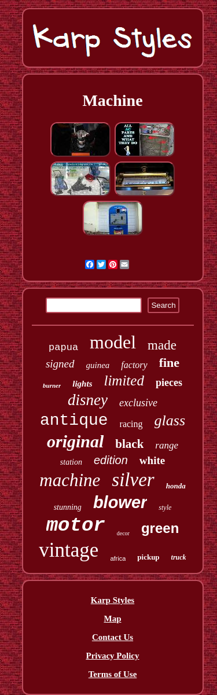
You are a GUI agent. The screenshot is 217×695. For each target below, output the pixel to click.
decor (123, 533)
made (162, 345)
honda (176, 485)
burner (52, 385)
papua (63, 347)
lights (82, 383)
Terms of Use (113, 674)
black (129, 444)
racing (131, 424)
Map (113, 618)
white (152, 460)
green (160, 528)
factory (134, 365)
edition (111, 460)
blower (120, 502)
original (75, 441)
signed (60, 364)
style (165, 507)
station (71, 462)
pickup (148, 557)
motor (75, 525)
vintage (68, 550)
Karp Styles (112, 600)
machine (69, 480)
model (113, 342)
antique (74, 420)
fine (169, 362)
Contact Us (112, 637)
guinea (98, 365)
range (166, 445)
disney (88, 400)
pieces (169, 382)
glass (170, 420)
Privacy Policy (112, 655)
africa (118, 558)
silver (133, 479)
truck (178, 557)
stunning (68, 507)
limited (124, 380)
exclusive (138, 403)
